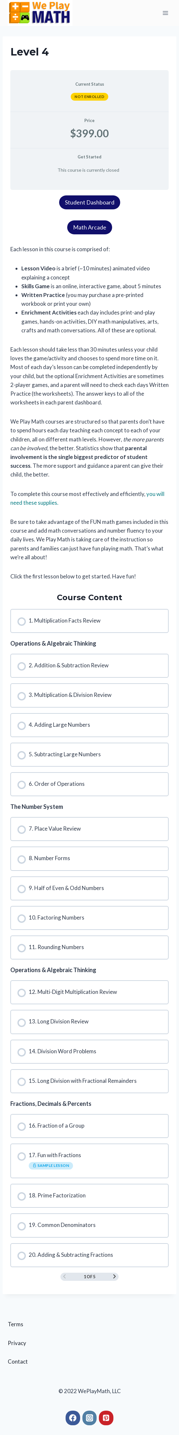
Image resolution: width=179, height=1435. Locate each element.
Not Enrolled (89, 96)
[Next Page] (114, 1277)
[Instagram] (89, 1418)
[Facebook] (73, 1418)
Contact (18, 1361)
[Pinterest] (106, 1418)
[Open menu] (165, 13)
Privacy (17, 1343)
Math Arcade (89, 227)
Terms (15, 1324)
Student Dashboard (89, 202)
